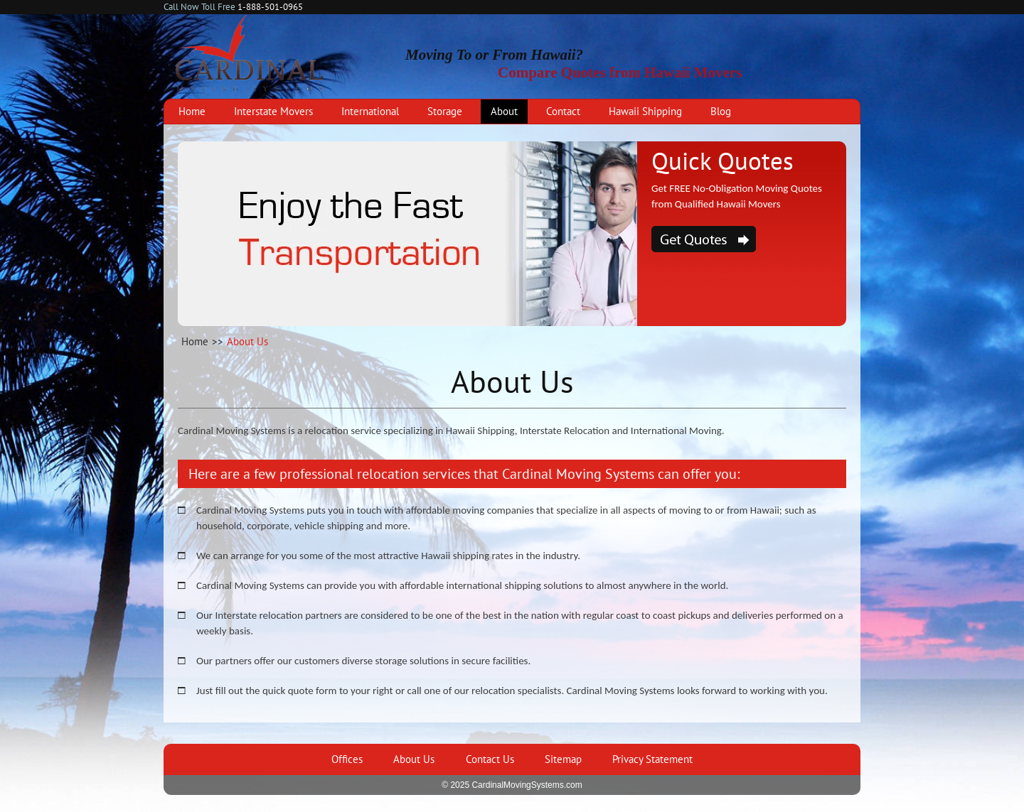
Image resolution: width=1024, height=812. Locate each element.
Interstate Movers (273, 111)
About (504, 111)
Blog (720, 111)
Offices (347, 759)
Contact (563, 111)
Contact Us (490, 759)
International (370, 111)
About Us (413, 759)
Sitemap (563, 759)
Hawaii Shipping (645, 111)
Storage (444, 111)
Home (192, 111)
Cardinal (250, 53)
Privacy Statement (652, 759)
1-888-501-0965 (270, 7)
